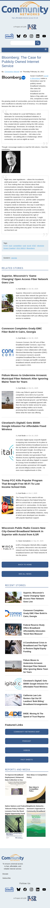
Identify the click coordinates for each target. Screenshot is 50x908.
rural (24, 246)
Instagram (31, 36)
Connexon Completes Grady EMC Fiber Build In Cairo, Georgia (35, 613)
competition (17, 246)
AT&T (34, 246)
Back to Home (25, 564)
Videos (26, 750)
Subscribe (7, 878)
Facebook (25, 36)
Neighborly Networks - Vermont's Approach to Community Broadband (36, 808)
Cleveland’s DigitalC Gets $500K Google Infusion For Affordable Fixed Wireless (35, 684)
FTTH (5, 246)
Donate (9, 36)
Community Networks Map (26, 732)
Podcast (26, 741)
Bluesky (18, 36)
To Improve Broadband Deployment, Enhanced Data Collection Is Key (14, 777)
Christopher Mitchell (12, 72)
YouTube (44, 36)
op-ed (29, 246)
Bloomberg (31, 248)
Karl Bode (22, 289)
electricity (40, 246)
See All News (25, 574)
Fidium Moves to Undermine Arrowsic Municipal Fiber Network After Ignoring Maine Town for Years (35, 666)
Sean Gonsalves (24, 541)
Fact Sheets (27, 759)
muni (10, 246)
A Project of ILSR (19, 27)
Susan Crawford (9, 248)
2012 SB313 (21, 248)
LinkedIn (37, 36)
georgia (14, 258)
